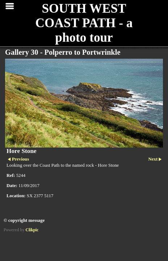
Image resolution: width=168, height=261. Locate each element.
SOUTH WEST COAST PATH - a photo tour (84, 23)
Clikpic (32, 230)
